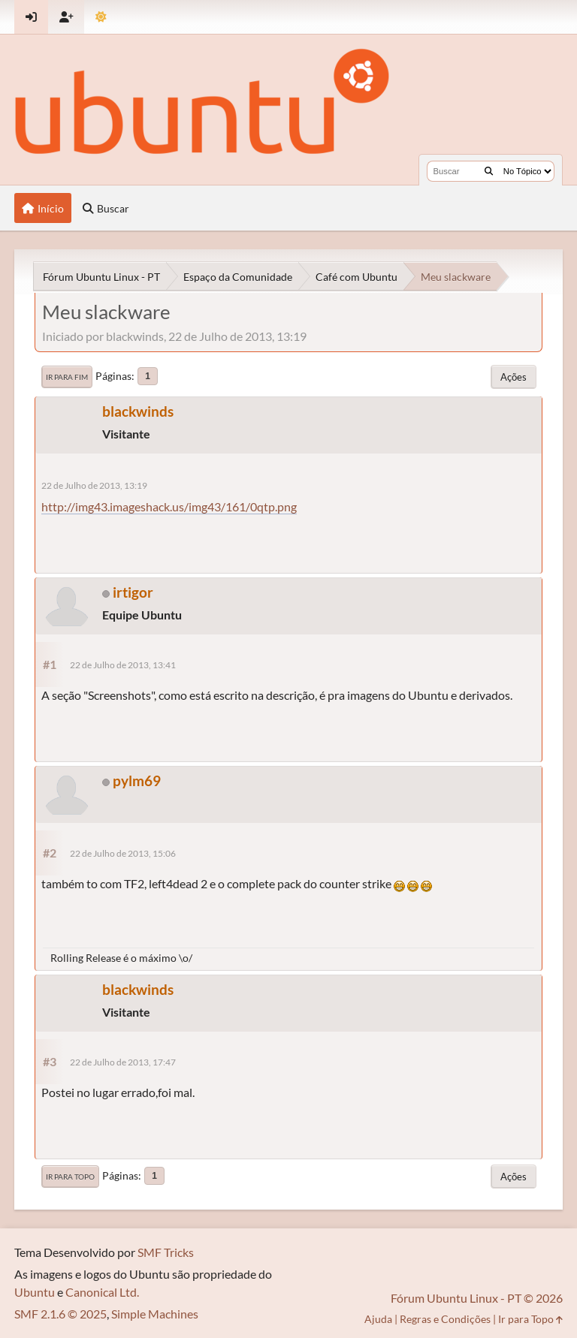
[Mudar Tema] (101, 17)
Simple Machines (154, 1313)
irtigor (133, 592)
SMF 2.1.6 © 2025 (60, 1313)
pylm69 (137, 780)
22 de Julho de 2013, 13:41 (123, 665)
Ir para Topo (70, 1176)
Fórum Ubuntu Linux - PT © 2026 (477, 1298)
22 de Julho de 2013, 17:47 (123, 1062)
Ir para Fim (67, 376)
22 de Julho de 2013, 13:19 (94, 485)
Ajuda (378, 1318)
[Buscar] (488, 171)
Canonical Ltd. (102, 1292)
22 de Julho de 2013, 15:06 (123, 853)
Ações (513, 377)
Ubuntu (34, 1292)
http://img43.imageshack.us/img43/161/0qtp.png (169, 506)
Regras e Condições (445, 1318)
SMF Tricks (165, 1252)
